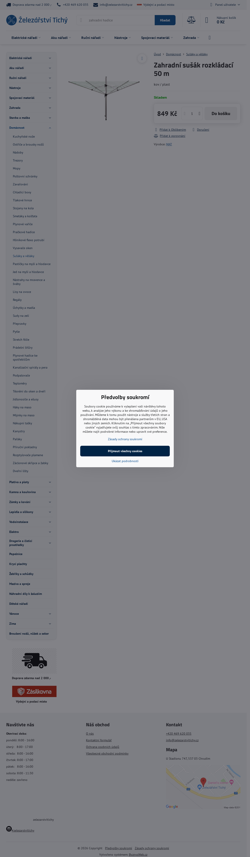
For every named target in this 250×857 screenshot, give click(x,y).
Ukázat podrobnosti (125, 461)
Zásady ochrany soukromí (125, 439)
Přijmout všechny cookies (125, 451)
